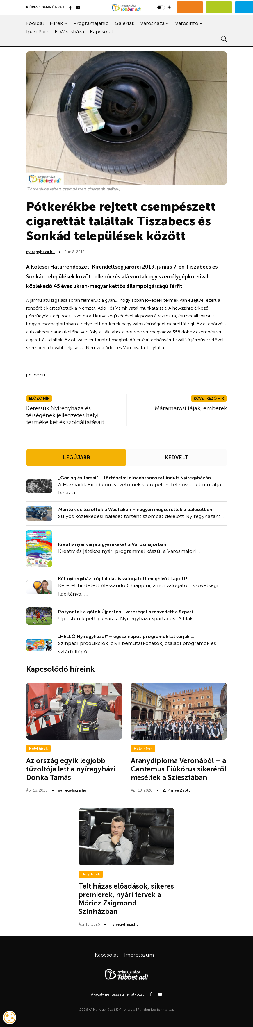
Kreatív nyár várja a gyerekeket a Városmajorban (112, 544)
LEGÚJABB (76, 457)
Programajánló (91, 23)
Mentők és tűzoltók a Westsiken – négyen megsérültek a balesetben (135, 509)
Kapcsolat (101, 31)
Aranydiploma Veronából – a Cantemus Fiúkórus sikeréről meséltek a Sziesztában (178, 769)
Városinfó (186, 23)
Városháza (152, 23)
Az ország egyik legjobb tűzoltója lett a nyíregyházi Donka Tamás (71, 769)
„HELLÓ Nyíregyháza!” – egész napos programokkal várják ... (126, 636)
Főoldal (35, 23)
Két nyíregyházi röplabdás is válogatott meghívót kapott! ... (125, 578)
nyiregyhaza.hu (40, 252)
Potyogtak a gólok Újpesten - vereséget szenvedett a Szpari (125, 612)
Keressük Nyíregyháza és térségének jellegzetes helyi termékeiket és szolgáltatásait (65, 415)
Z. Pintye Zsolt (176, 790)
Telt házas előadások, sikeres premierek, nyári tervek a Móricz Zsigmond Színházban (126, 898)
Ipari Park (37, 31)
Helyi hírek (38, 748)
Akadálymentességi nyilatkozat (117, 994)
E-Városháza (69, 31)
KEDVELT (177, 457)
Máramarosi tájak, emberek (191, 408)
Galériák (124, 23)
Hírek (56, 23)
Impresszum (139, 955)
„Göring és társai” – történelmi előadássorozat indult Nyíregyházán (134, 478)
